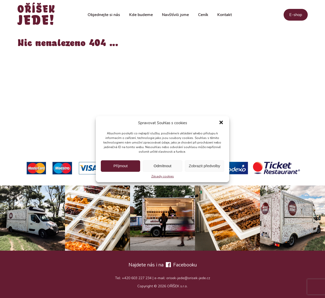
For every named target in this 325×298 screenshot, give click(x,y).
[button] (221, 123)
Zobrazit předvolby (204, 166)
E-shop (295, 15)
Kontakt (224, 15)
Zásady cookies (162, 176)
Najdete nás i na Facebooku (162, 264)
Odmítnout (162, 166)
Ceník (203, 15)
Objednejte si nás (104, 15)
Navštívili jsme (175, 15)
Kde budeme (141, 15)
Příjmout (120, 166)
